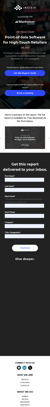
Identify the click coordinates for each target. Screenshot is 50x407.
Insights (25, 396)
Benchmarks (25, 402)
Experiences (25, 405)
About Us (25, 379)
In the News (25, 382)
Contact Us (25, 385)
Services (25, 399)
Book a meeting (25, 93)
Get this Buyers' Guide (25, 73)
